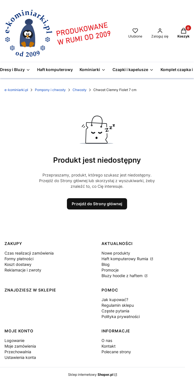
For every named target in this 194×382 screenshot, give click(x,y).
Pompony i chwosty (50, 90)
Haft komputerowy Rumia (125, 258)
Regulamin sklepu (117, 305)
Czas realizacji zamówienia (29, 253)
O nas (106, 340)
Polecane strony (116, 351)
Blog (105, 264)
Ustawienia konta (20, 357)
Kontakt (108, 346)
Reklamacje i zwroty (22, 270)
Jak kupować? (114, 299)
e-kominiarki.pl (16, 90)
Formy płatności (18, 258)
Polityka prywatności (120, 316)
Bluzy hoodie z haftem (122, 275)
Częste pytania (115, 310)
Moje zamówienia (20, 346)
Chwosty (80, 90)
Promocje (110, 270)
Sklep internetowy (90, 374)
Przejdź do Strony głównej (97, 203)
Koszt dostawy (17, 264)
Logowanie (14, 340)
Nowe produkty (115, 253)
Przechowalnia (17, 351)
